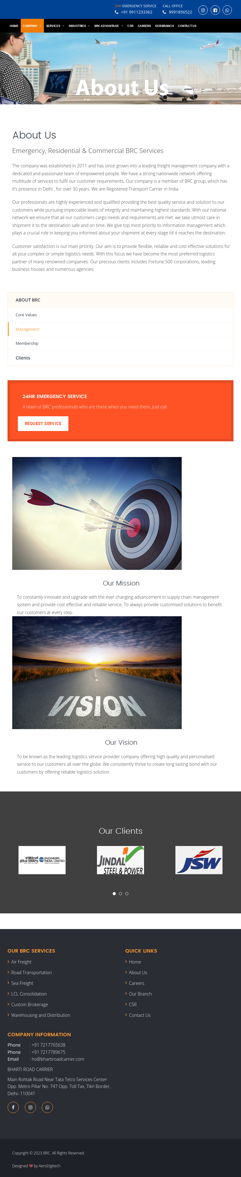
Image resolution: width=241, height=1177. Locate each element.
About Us (138, 972)
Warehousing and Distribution (40, 1015)
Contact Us (187, 26)
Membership (27, 343)
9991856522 (180, 12)
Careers (144, 26)
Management (28, 329)
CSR (130, 26)
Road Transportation (31, 972)
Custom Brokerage (29, 1004)
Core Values (26, 315)
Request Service (43, 423)
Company (30, 26)
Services (53, 26)
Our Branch (164, 26)
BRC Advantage (106, 26)
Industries (77, 26)
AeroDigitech (49, 1166)
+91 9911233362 (136, 12)
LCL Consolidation (29, 994)
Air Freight (21, 962)
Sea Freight (22, 983)
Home (14, 26)
